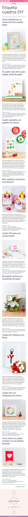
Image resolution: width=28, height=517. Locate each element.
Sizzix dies (19, 68)
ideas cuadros (5, 115)
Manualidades (19, 65)
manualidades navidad (13, 173)
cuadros (8, 114)
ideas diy (6, 67)
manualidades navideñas (20, 173)
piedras (14, 482)
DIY (18, 66)
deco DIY (12, 172)
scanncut (3, 68)
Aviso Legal (14, 494)
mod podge (17, 435)
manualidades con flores (8, 389)
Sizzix (16, 68)
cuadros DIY (15, 66)
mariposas (14, 435)
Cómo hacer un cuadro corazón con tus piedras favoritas (13, 441)
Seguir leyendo (22, 109)
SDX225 (14, 68)
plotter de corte (22, 67)
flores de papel (21, 66)
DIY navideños (17, 172)
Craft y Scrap (10, 65)
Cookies (14, 492)
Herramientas (14, 65)
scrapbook (6, 68)
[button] (1, 4)
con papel (15, 330)
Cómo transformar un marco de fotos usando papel (12, 22)
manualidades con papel (16, 67)
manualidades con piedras (9, 482)
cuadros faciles (22, 114)
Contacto (14, 513)
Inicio (14, 510)
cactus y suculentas (10, 330)
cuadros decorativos (10, 66)
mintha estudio (18, 516)
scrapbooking (11, 68)
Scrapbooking (23, 65)
